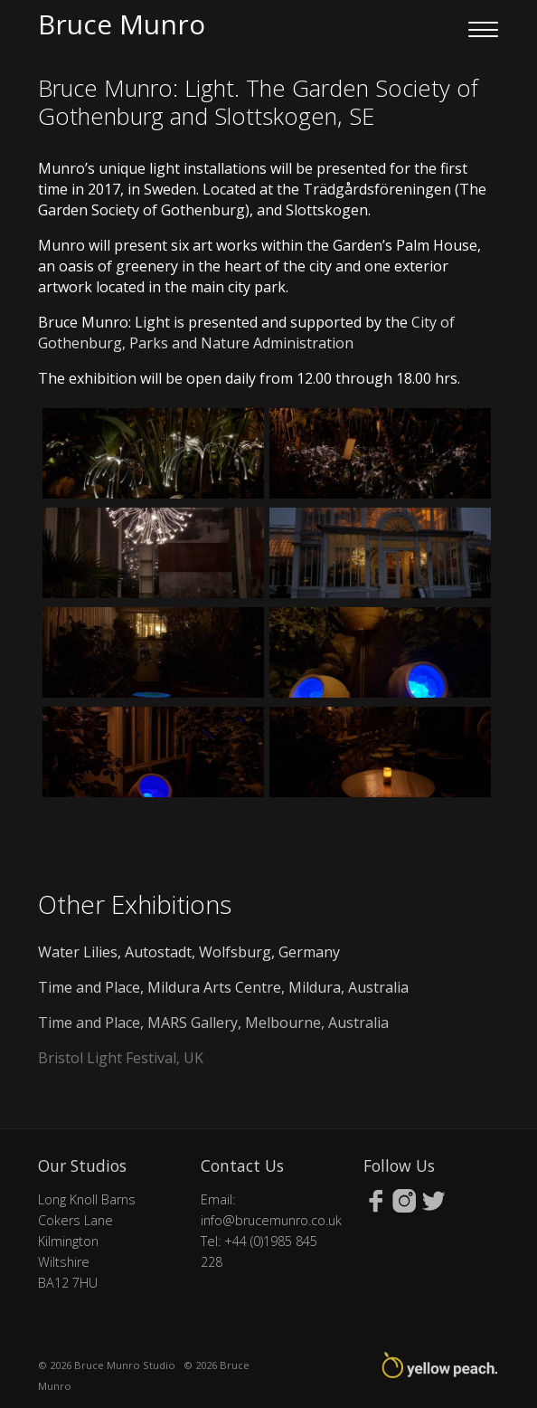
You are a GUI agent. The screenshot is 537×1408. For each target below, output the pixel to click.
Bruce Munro (121, 24)
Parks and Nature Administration (241, 343)
